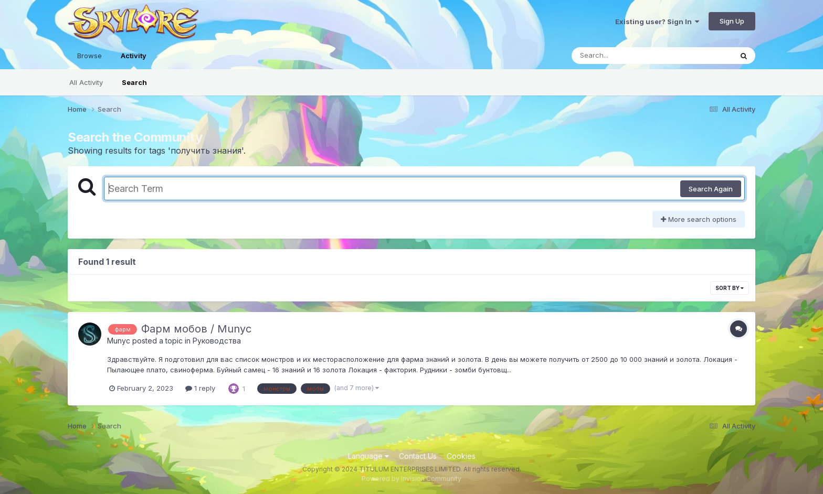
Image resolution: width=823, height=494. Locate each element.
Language (368, 456)
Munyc (118, 340)
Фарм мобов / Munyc (196, 329)
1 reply (200, 388)
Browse (89, 55)
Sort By (729, 288)
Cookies (461, 456)
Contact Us (418, 456)
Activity (133, 60)
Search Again (711, 189)
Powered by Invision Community (411, 478)
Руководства (217, 340)
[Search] (623, 55)
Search (134, 82)
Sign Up (732, 21)
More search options (698, 219)
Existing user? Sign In (657, 21)
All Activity (86, 82)
